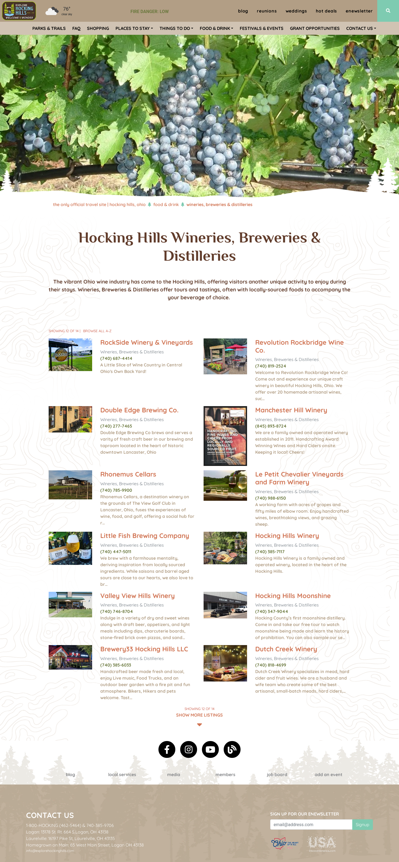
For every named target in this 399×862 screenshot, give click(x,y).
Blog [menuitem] (243, 11)
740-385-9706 (100, 825)
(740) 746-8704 (116, 611)
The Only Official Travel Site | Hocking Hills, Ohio (99, 204)
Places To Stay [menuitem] (133, 28)
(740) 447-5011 (115, 551)
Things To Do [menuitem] (175, 28)
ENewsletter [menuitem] (359, 11)
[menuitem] (19, 11)
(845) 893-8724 (270, 426)
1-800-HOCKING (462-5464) (53, 825)
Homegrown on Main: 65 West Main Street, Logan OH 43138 (85, 845)
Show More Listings (199, 716)
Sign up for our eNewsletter (304, 814)
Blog (70, 774)
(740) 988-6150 (270, 498)
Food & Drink (166, 204)
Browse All (97, 331)
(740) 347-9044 (271, 611)
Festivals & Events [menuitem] (261, 28)
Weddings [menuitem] (296, 11)
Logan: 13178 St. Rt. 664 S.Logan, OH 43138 (67, 832)
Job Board (277, 774)
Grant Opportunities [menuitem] (315, 28)
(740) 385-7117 (270, 551)
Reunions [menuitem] (267, 11)
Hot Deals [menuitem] (326, 11)
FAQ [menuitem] (76, 28)
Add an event (328, 774)
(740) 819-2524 (270, 366)
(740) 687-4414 (116, 358)
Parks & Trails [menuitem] (49, 28)
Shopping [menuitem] (98, 28)
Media (173, 774)
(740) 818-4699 (270, 665)
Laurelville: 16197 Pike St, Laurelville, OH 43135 (70, 838)
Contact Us (50, 815)
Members (225, 774)
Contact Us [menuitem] (359, 28)
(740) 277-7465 (116, 426)
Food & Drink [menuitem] (215, 28)
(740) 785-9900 (116, 490)
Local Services (122, 774)
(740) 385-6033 (115, 665)
